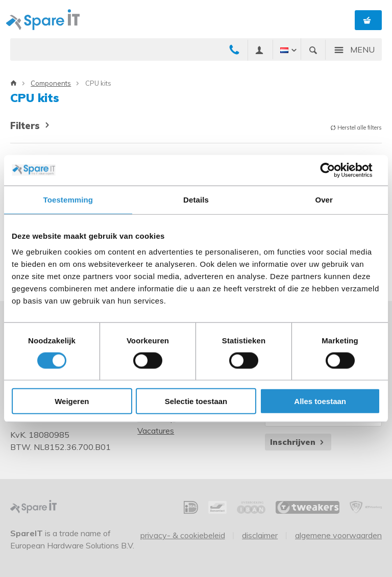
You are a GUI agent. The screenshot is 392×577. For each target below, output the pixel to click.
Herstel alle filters (356, 127)
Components (51, 83)
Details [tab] (196, 199)
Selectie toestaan (196, 401)
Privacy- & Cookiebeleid (182, 535)
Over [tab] (324, 199)
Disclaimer (260, 535)
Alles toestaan (320, 401)
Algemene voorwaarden (338, 535)
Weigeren (72, 401)
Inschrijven (298, 442)
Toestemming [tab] (68, 199)
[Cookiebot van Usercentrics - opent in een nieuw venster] (335, 170)
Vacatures (155, 430)
